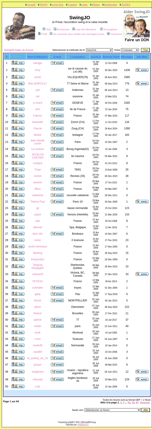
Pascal (38, 128)
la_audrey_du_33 (37, 358)
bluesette (37, 122)
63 (133, 402)
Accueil (31, 4)
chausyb (38, 379)
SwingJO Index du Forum (18, 50)
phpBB (70, 422)
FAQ (47, 29)
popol (37, 214)
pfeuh (37, 306)
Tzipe (37, 169)
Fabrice (37, 115)
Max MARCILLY (37, 83)
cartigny (37, 163)
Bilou (38, 188)
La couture (37, 149)
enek (38, 332)
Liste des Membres (84, 29)
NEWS (43, 4)
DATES (125, 4)
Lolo (37, 386)
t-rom (38, 339)
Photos (96, 4)
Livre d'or (57, 4)
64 (137, 402)
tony (37, 70)
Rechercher (110, 4)
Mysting (37, 253)
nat (37, 96)
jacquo (37, 364)
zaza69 (37, 351)
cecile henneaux (37, 246)
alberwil (37, 227)
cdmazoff (37, 274)
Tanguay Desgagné (37, 266)
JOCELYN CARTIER (38, 156)
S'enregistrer (108, 29)
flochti (37, 300)
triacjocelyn (37, 259)
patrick (37, 319)
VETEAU (37, 281)
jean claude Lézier (37, 142)
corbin (37, 326)
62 (129, 402)
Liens (84, 4)
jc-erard (37, 102)
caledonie (37, 195)
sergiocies (38, 371)
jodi (37, 90)
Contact (72, 4)
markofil (37, 345)
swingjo (37, 63)
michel (37, 176)
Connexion (114, 34)
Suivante (145, 402)
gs (37, 208)
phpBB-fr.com (83, 424)
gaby (38, 294)
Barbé (37, 134)
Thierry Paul (37, 201)
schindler (37, 287)
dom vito (38, 233)
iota (37, 220)
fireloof (38, 313)
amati (37, 77)
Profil (42, 34)
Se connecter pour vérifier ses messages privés (77, 34)
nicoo (37, 240)
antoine (37, 182)
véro (37, 109)
